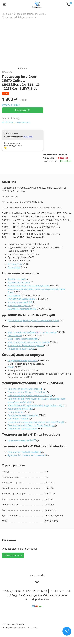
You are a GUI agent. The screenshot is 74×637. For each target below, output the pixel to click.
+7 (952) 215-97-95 (60, 591)
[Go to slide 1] (18, 68)
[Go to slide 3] (22, 68)
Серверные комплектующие (29, 13)
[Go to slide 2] (20, 68)
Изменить (28, 136)
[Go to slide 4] (24, 68)
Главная (6, 13)
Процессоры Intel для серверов (19, 17)
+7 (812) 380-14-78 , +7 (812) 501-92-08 (25, 591)
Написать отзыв (13, 555)
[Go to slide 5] (26, 68)
